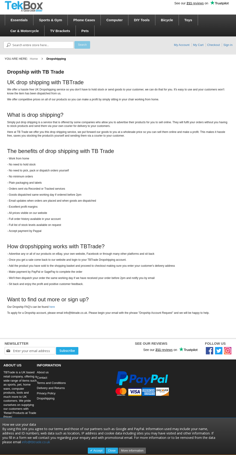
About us (43, 372)
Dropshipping (46, 398)
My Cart (198, 45)
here (52, 306)
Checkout (213, 45)
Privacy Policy (46, 393)
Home (34, 58)
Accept (98, 450)
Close (111, 450)
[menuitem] (19, 20)
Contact (42, 377)
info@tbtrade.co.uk (36, 442)
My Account (181, 45)
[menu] (119, 25)
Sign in (228, 45)
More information (132, 450)
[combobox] (38, 45)
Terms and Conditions (51, 383)
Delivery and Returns (51, 388)
